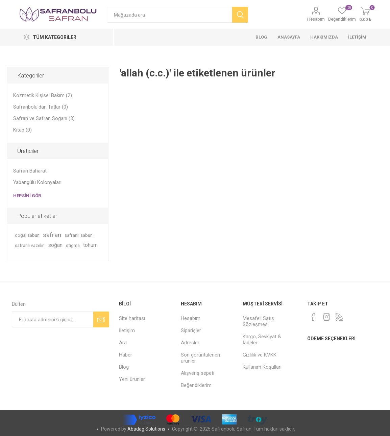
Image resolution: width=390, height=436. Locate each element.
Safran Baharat (30, 171)
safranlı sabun (79, 235)
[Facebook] (313, 317)
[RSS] (339, 317)
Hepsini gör (27, 195)
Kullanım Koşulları (262, 367)
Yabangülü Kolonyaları (37, 182)
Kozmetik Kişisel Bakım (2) (42, 95)
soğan (55, 245)
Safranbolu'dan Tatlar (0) (40, 107)
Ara (123, 343)
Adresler (190, 343)
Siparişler (191, 330)
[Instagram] (326, 317)
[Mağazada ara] (169, 15)
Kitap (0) (22, 130)
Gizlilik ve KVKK (259, 355)
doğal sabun (27, 235)
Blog (124, 367)
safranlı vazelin (30, 245)
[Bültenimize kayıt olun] (53, 319)
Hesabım (316, 19)
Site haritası (132, 318)
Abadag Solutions (146, 429)
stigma (73, 245)
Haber (125, 355)
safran (52, 235)
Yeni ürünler (132, 379)
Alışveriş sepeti (197, 373)
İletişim (127, 330)
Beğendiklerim (196, 385)
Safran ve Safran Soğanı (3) (44, 118)
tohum (90, 245)
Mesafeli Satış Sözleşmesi (258, 321)
